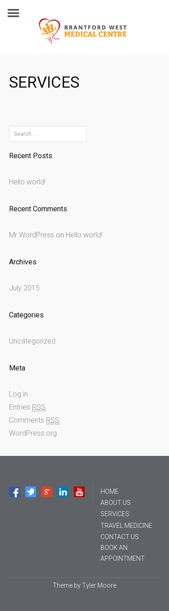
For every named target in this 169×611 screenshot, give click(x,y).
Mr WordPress (31, 235)
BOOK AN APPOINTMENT (122, 553)
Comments (34, 420)
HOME (109, 491)
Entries (27, 407)
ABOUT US (115, 502)
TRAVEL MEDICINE (126, 525)
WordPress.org (33, 433)
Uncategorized (32, 341)
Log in (18, 394)
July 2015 (24, 288)
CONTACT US (119, 536)
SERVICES (114, 513)
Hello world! (27, 182)
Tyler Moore (99, 585)
